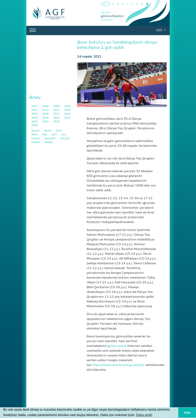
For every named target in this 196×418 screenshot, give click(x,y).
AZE (159, 30)
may (45, 134)
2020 (45, 118)
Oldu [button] (187, 412)
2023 (34, 121)
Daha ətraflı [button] (144, 415)
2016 (45, 114)
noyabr (36, 142)
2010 (67, 106)
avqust (35, 138)
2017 (56, 114)
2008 (45, 106)
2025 (56, 121)
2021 (56, 118)
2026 (34, 125)
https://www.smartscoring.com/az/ (118, 365)
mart (59, 130)
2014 (67, 110)
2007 (34, 106)
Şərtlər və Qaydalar (146, 403)
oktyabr (65, 138)
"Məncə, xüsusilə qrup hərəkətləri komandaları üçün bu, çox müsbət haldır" (50, 57)
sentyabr (50, 138)
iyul (64, 134)
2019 (34, 118)
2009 (56, 106)
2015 (34, 114)
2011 (34, 110)
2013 (56, 110)
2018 (67, 114)
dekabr (49, 142)
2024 (45, 121)
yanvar (35, 130)
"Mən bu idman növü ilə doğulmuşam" (50, 83)
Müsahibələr (43, 42)
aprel (34, 134)
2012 (45, 110)
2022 (67, 118)
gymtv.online (116, 346)
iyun (55, 134)
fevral (48, 130)
